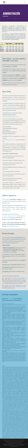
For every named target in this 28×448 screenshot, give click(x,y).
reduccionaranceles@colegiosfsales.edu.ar (10, 116)
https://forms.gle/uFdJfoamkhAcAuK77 (9, 106)
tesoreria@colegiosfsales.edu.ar (12, 226)
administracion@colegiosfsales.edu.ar (9, 139)
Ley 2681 (10, 298)
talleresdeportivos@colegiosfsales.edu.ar (9, 215)
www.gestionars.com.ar (17, 279)
